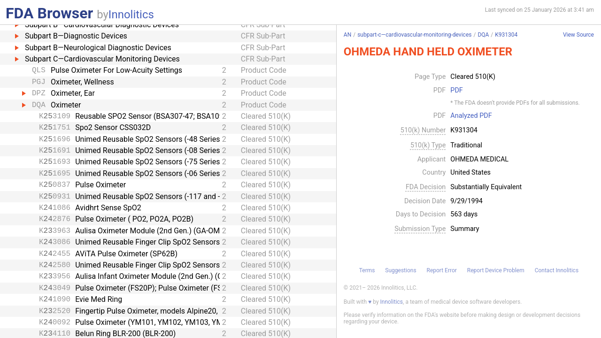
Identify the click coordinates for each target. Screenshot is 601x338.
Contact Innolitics (556, 270)
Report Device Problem (495, 270)
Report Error (441, 270)
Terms (367, 270)
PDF (456, 90)
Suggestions (400, 270)
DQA (483, 34)
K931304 (506, 34)
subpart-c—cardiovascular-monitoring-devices (414, 34)
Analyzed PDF (471, 116)
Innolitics (131, 14)
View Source (578, 35)
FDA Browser (49, 13)
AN (347, 34)
